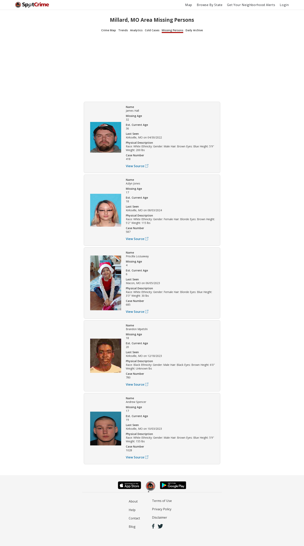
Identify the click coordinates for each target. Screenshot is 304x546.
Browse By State (210, 5)
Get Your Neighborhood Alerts (251, 5)
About (133, 501)
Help (132, 510)
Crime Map (108, 30)
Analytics (136, 30)
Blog (132, 526)
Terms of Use (162, 501)
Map (188, 5)
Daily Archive (194, 30)
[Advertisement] (152, 67)
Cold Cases (152, 30)
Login (284, 5)
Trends (123, 30)
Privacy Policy (161, 509)
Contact (134, 518)
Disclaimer (159, 517)
